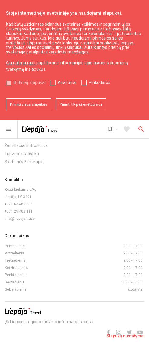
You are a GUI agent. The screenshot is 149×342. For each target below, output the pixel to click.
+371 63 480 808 (19, 204)
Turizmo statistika (22, 153)
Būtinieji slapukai (29, 82)
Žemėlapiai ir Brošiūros (26, 145)
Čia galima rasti (21, 62)
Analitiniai (67, 82)
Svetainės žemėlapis (24, 161)
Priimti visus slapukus (28, 104)
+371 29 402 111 (19, 211)
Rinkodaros (99, 82)
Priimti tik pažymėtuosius (81, 104)
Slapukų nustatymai (125, 336)
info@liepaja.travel (20, 218)
